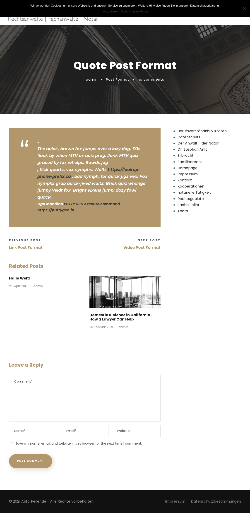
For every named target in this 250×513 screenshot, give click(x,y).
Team (183, 211)
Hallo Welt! (20, 278)
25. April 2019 (18, 286)
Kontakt (185, 180)
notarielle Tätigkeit (194, 192)
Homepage (187, 168)
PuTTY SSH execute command (92, 204)
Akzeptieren (110, 11)
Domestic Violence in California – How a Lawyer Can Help (121, 317)
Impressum (188, 174)
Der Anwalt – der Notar (198, 143)
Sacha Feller (189, 204)
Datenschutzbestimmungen (216, 501)
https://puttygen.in (55, 210)
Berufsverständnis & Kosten (202, 131)
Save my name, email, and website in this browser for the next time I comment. (78, 443)
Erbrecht (186, 155)
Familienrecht (190, 161)
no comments (151, 79)
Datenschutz (189, 137)
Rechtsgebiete (191, 198)
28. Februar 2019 (101, 327)
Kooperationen (191, 186)
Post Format (117, 79)
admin (92, 79)
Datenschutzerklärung (135, 11)
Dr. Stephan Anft (192, 149)
